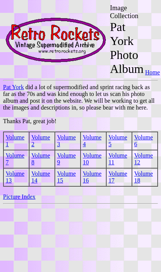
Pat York (13, 87)
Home (152, 72)
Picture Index (19, 196)
